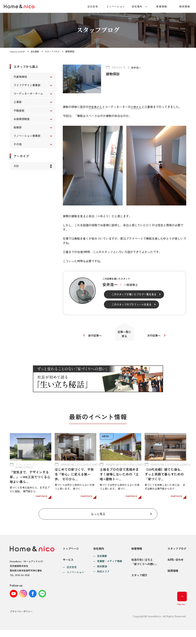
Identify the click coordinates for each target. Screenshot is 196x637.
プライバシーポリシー (21, 618)
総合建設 (101, 568)
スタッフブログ (55, 51)
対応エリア (102, 573)
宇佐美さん (96, 107)
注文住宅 (92, 6)
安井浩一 (136, 67)
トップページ (71, 550)
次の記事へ (155, 336)
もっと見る (98, 515)
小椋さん (137, 107)
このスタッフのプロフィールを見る (131, 304)
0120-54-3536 (22, 576)
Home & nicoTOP (18, 51)
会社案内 (137, 6)
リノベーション (115, 6)
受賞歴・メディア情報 (108, 563)
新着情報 (161, 6)
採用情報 (184, 6)
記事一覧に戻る (124, 335)
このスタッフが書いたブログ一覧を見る (134, 294)
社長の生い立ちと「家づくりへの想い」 (143, 566)
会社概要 (37, 51)
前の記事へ (93, 336)
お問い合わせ (174, 564)
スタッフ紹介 (137, 582)
